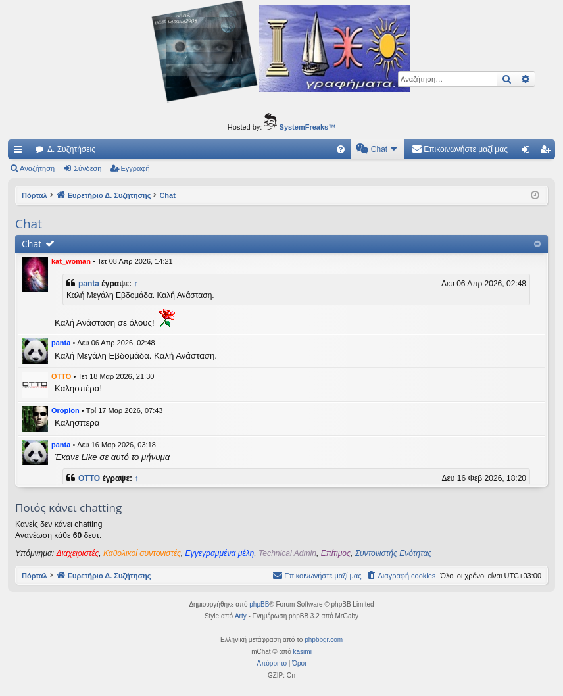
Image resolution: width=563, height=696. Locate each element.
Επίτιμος (336, 553)
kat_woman (71, 261)
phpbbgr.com (324, 639)
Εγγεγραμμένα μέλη (220, 553)
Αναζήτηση (37, 168)
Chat (31, 243)
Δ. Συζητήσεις (71, 149)
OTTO (61, 376)
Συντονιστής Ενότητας (393, 553)
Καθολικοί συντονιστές (142, 553)
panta (88, 283)
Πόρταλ (34, 195)
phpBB (259, 604)
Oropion (65, 410)
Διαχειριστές (78, 553)
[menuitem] (341, 149)
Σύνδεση (87, 168)
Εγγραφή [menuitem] (548, 152)
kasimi (302, 651)
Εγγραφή (135, 168)
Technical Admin (287, 553)
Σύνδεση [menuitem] (528, 152)
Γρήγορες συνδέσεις (20, 152)
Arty (241, 616)
